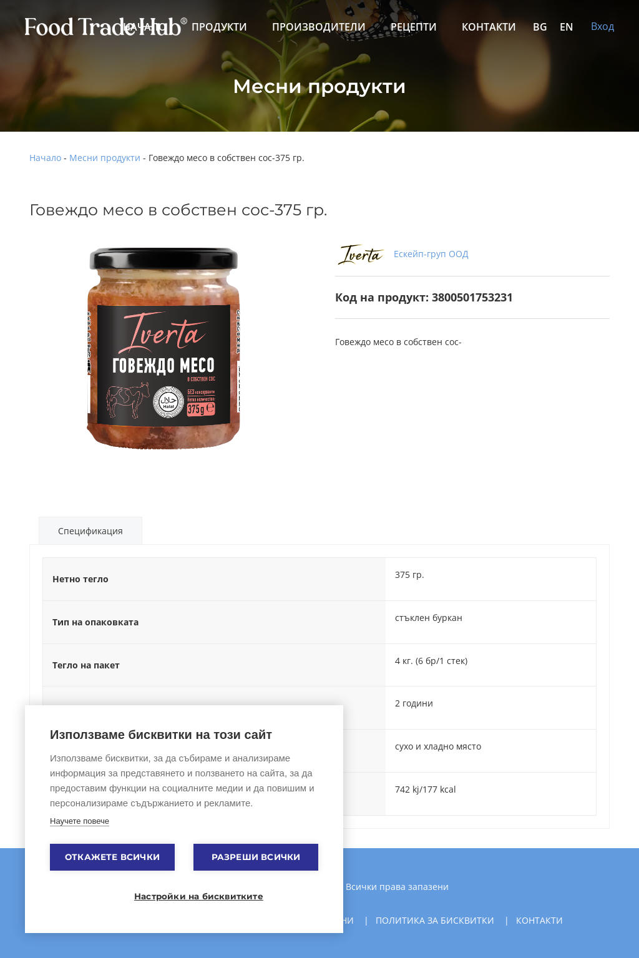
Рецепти (414, 27)
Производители (319, 27)
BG (540, 27)
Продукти (219, 27)
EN (566, 27)
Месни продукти (104, 158)
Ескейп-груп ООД (402, 254)
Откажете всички (112, 857)
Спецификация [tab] (90, 531)
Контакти (489, 27)
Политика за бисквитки (435, 920)
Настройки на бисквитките (190, 896)
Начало (45, 158)
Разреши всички (256, 857)
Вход (602, 26)
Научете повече (79, 821)
